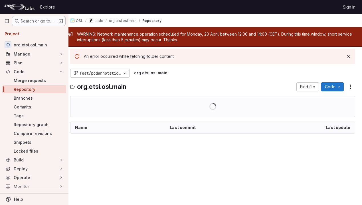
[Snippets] (34, 142)
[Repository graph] (34, 124)
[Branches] (34, 98)
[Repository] (34, 89)
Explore (47, 7)
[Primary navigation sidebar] (6, 21)
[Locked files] (34, 151)
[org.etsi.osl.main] (34, 44)
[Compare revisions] (34, 133)
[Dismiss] (348, 56)
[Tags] (34, 116)
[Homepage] (19, 6)
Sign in (349, 7)
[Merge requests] (34, 80)
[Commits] (34, 107)
